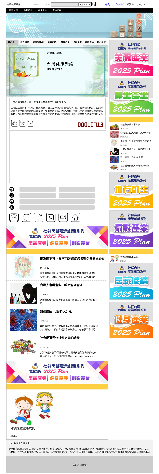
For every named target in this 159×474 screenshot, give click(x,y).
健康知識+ (52, 42)
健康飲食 (65, 42)
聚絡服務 (57, 10)
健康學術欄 (38, 42)
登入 (107, 4)
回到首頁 (13, 10)
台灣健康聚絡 (14, 4)
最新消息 (28, 10)
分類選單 (77, 42)
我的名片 (12, 42)
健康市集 (42, 10)
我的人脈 (101, 42)
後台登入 (120, 4)
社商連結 (89, 42)
